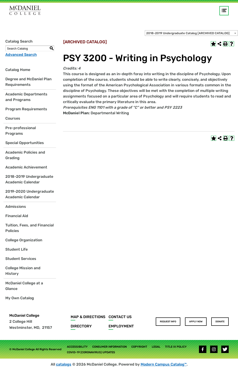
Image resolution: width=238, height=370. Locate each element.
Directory (81, 326)
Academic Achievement (26, 167)
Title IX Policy (176, 346)
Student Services (20, 258)
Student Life (16, 249)
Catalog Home (17, 69)
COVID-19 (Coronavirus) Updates (91, 352)
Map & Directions (88, 317)
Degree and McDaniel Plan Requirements (28, 82)
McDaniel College (24, 315)
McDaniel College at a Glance (24, 286)
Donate (220, 321)
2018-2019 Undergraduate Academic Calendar (29, 179)
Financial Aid (16, 216)
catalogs (63, 364)
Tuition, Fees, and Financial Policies (29, 228)
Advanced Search (21, 54)
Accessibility (77, 346)
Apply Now (195, 321)
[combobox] (191, 33)
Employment (121, 326)
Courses (12, 118)
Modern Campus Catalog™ (164, 364)
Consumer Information (109, 346)
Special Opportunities (24, 143)
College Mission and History (22, 271)
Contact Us (120, 317)
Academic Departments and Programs (26, 97)
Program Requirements (26, 109)
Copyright (139, 346)
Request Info (168, 321)
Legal (156, 346)
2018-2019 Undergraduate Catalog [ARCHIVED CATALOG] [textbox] (188, 33)
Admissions (15, 206)
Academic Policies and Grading (25, 155)
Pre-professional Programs (20, 131)
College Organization (23, 240)
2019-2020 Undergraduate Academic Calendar (29, 194)
